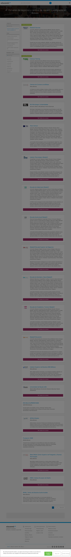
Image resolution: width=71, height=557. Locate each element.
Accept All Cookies (48, 553)
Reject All (57, 553)
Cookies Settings (66, 553)
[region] (35, 553)
